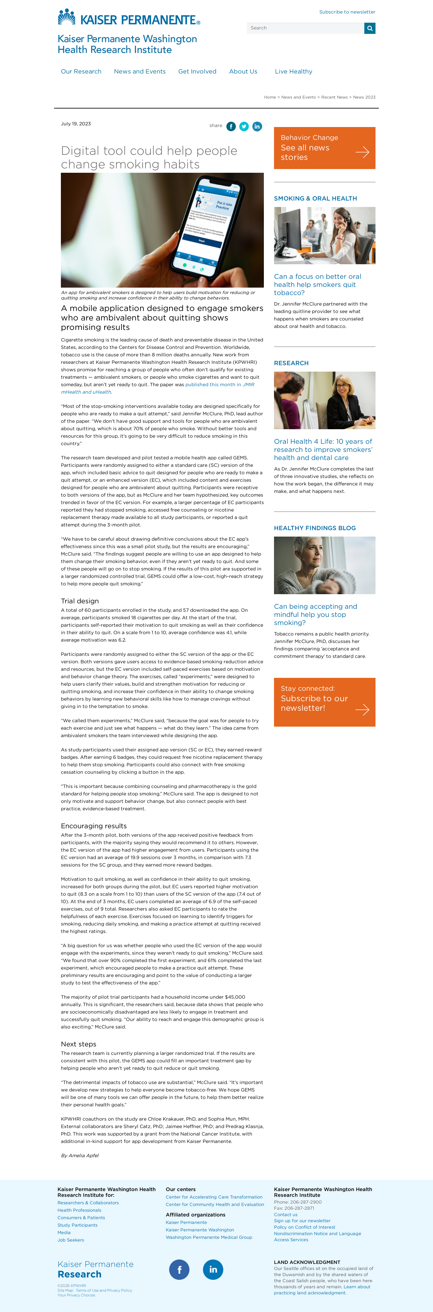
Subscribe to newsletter (347, 12)
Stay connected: (308, 688)
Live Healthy (294, 72)
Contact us (285, 1215)
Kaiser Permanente (186, 1223)
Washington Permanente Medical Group (209, 1237)
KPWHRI (78, 1286)
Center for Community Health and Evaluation (215, 1205)
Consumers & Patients (81, 1218)
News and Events (140, 72)
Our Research (81, 72)
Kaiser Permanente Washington (200, 1230)
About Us (243, 72)
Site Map (65, 1290)
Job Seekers (71, 1240)
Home (270, 97)
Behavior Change (309, 137)
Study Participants (77, 1225)
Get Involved (197, 72)
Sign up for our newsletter (302, 1221)
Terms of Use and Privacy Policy (104, 1290)
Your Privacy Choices (76, 1295)
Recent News (334, 97)
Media (64, 1233)
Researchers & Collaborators (88, 1203)
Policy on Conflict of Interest (304, 1227)
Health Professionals (79, 1210)
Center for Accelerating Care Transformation (214, 1197)
